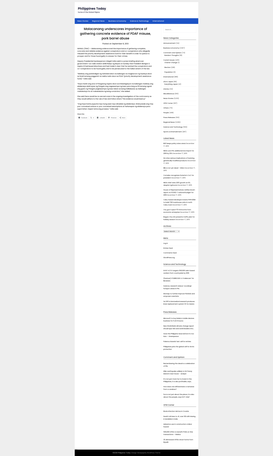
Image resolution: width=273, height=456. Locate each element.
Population (168, 72)
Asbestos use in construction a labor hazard (177, 425)
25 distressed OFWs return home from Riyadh (178, 441)
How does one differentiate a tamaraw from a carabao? (178, 387)
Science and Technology (173, 127)
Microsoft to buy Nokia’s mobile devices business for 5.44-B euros (178, 319)
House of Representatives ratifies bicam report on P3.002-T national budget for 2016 (179, 192)
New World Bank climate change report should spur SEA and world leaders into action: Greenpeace (178, 327)
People (166, 112)
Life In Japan (168, 81)
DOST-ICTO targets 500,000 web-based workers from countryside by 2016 (179, 271)
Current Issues (169, 60)
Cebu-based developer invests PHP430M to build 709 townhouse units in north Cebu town (179, 202)
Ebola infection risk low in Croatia (176, 411)
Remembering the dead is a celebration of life (179, 364)
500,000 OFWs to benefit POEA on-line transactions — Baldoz (178, 433)
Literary (166, 89)
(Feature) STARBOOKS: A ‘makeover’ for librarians (178, 279)
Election (167, 67)
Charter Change (170, 62)
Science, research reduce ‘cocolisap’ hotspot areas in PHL (177, 287)
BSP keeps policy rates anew (174, 143)
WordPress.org (169, 257)
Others (166, 108)
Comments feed (170, 253)
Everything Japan (171, 84)
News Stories (82, 21)
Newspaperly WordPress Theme (148, 453)
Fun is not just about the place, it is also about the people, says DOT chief (178, 395)
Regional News (98, 21)
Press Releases (169, 117)
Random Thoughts (171, 55)
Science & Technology (139, 21)
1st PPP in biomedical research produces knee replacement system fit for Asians (179, 302)
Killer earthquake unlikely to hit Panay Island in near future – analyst (177, 372)
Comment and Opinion (172, 53)
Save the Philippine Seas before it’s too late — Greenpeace (178, 335)
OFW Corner (168, 103)
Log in (165, 243)
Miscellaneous (168, 94)
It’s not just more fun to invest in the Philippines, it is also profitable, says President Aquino (177, 380)
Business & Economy (117, 21)
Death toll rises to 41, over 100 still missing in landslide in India (179, 417)
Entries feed (168, 248)
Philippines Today (92, 8)
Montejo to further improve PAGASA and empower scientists (179, 295)
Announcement (169, 43)
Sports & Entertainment (172, 132)
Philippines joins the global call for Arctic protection (178, 347)
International (158, 21)
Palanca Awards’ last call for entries (177, 341)
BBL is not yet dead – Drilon (173, 168)
